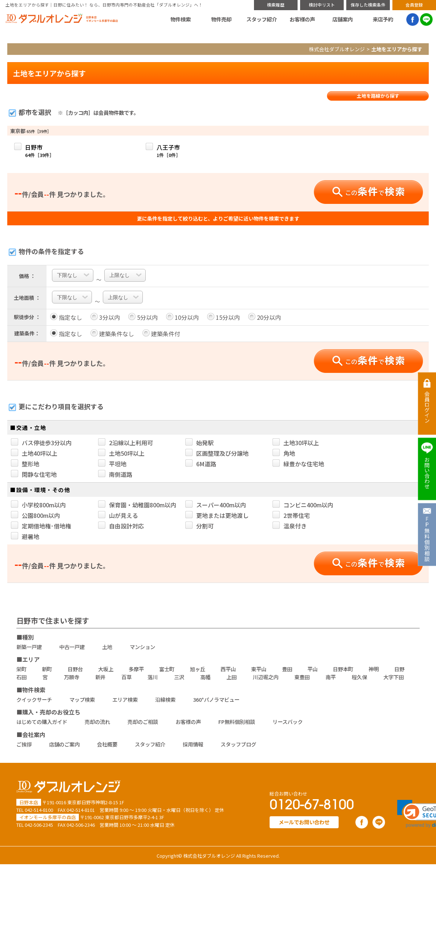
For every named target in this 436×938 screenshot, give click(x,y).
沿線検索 (165, 699)
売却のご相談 (143, 721)
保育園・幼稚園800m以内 (137, 504)
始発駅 (199, 442)
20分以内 (264, 317)
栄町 (21, 669)
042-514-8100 (39, 809)
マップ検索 (82, 699)
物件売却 (221, 19)
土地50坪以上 (121, 453)
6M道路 (200, 463)
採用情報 (193, 744)
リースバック (287, 721)
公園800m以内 (35, 515)
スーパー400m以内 (215, 504)
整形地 (25, 463)
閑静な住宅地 (34, 474)
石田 (21, 677)
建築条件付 (161, 333)
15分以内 (223, 317)
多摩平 (136, 669)
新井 (100, 677)
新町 (47, 669)
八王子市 (169, 150)
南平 (331, 677)
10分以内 (182, 317)
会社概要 (107, 744)
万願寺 (71, 677)
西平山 (228, 669)
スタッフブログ (238, 744)
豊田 (287, 669)
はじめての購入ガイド (41, 721)
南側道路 (115, 474)
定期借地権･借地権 (41, 526)
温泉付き (289, 526)
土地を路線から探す (378, 95)
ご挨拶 (24, 744)
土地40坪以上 (34, 453)
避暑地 (25, 536)
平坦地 (112, 463)
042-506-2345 (39, 824)
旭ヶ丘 (197, 669)
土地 (107, 647)
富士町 (166, 669)
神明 (373, 669)
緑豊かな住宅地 (298, 463)
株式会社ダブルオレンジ (337, 49)
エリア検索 (125, 699)
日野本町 (343, 669)
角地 (283, 453)
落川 (153, 677)
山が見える (118, 515)
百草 (126, 677)
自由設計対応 (121, 526)
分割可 (199, 526)
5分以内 (143, 317)
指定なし (66, 317)
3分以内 (105, 317)
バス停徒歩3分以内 (41, 442)
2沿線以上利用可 (125, 442)
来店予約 (383, 19)
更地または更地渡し (217, 515)
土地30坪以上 (295, 442)
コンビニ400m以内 (302, 504)
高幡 (205, 677)
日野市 (39, 150)
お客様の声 (302, 19)
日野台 (75, 669)
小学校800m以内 (38, 504)
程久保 (359, 677)
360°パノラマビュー (216, 699)
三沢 (179, 677)
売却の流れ (97, 721)
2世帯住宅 (291, 515)
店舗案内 (342, 19)
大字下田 (393, 677)
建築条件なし (112, 333)
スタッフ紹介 (261, 19)
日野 (399, 669)
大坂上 (105, 669)
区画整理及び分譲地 (217, 453)
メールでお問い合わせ (304, 822)
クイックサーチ (34, 699)
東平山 (258, 669)
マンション (142, 647)
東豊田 (302, 677)
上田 (231, 677)
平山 (312, 669)
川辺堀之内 (265, 677)
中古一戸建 (72, 647)
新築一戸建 (29, 647)
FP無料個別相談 (236, 721)
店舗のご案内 (64, 744)
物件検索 (180, 19)
